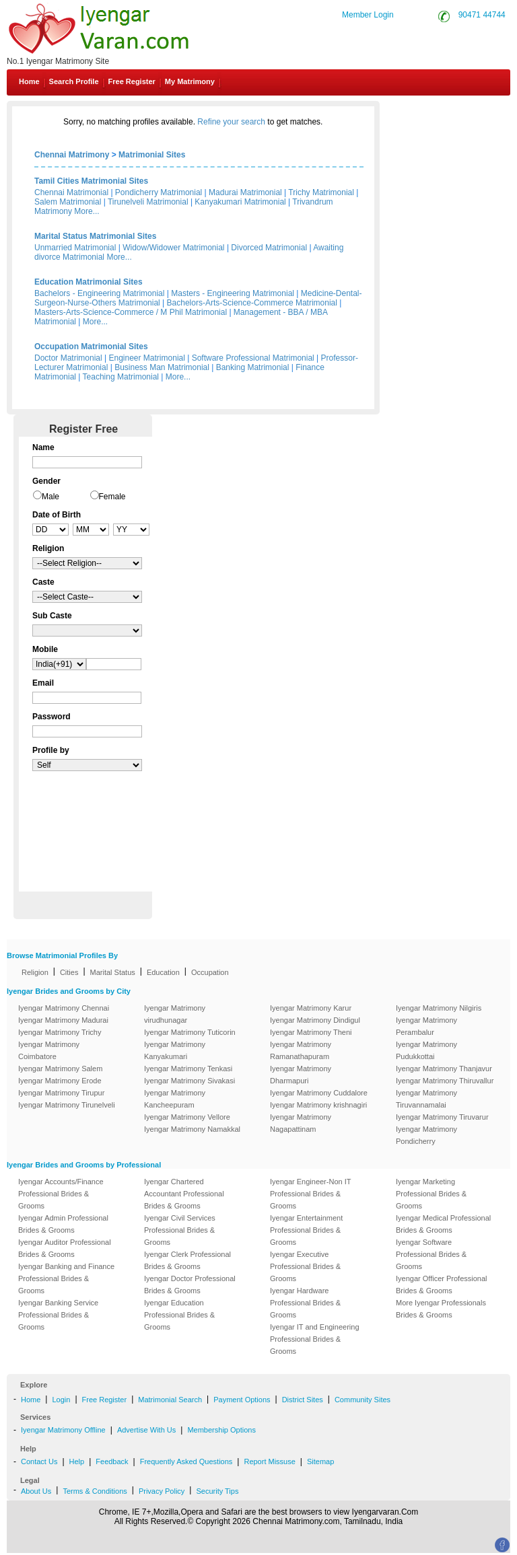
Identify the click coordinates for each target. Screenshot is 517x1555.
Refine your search (231, 121)
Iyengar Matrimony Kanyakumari (174, 1050)
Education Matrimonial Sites (88, 282)
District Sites (302, 1400)
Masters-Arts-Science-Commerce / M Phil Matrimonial (130, 312)
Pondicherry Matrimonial (158, 192)
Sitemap (320, 1461)
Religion (35, 972)
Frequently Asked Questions (186, 1461)
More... (86, 211)
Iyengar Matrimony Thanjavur (444, 1068)
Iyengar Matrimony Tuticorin (190, 1032)
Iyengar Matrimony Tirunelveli (66, 1105)
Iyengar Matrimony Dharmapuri (300, 1074)
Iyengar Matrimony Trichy (59, 1032)
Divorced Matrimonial (269, 247)
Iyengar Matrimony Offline (63, 1430)
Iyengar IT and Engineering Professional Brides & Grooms (314, 1339)
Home (29, 81)
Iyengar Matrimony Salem (60, 1068)
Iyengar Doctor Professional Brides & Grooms (190, 1284)
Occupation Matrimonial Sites (91, 346)
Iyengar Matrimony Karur (310, 1008)
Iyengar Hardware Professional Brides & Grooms (305, 1303)
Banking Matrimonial (252, 367)
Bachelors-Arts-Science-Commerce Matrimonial (252, 303)
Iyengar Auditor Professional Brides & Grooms (64, 1248)
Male (50, 496)
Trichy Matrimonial (321, 192)
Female (112, 496)
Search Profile (74, 81)
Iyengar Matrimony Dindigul (315, 1020)
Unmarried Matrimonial (75, 247)
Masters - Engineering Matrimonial (232, 293)
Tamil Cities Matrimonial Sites (91, 181)
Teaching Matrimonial (121, 377)
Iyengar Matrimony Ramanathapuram (300, 1050)
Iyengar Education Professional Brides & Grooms (179, 1315)
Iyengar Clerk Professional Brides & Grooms (187, 1260)
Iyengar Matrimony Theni (310, 1032)
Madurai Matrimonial (245, 192)
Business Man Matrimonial (161, 367)
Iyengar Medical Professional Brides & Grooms (443, 1224)
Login (61, 1400)
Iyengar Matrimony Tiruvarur (442, 1117)
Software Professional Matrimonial (253, 358)
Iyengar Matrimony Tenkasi (188, 1068)
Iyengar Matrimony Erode (60, 1081)
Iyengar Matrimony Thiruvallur (444, 1081)
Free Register (132, 81)
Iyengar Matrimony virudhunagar (174, 1014)
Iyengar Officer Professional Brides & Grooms (441, 1284)
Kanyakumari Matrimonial (240, 202)
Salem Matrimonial (67, 202)
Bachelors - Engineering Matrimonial (99, 293)
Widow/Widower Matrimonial (173, 247)
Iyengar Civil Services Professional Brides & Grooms (179, 1230)
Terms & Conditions (95, 1491)
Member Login (368, 15)
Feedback (112, 1461)
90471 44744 (482, 15)
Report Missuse (269, 1461)
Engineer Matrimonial (147, 358)
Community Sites (362, 1400)
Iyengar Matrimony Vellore (187, 1117)
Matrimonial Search (170, 1400)
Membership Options (221, 1430)
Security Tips (217, 1491)
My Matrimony (190, 81)
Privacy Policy (161, 1491)
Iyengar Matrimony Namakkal (192, 1129)
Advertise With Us (146, 1430)
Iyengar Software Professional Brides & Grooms (431, 1254)
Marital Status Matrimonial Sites (95, 236)
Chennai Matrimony (71, 154)
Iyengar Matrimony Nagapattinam (300, 1123)
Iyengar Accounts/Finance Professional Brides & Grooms (61, 1194)
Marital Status (112, 972)
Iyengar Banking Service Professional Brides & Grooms (58, 1315)
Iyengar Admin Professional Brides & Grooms (63, 1224)
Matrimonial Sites (151, 154)
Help (77, 1461)
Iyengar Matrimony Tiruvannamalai (426, 1099)
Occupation (210, 972)
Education (163, 972)
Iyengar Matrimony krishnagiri (318, 1105)
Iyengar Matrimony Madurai (63, 1020)
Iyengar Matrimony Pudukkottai (426, 1050)
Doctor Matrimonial (68, 358)
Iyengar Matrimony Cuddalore (319, 1093)
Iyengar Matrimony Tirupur (61, 1093)
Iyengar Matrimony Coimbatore (48, 1050)
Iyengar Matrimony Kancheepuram (174, 1099)
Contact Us (464, 113)
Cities (69, 972)
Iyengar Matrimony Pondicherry (426, 1135)
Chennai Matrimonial (71, 192)
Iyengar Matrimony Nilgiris (438, 1008)
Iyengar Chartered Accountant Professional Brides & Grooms (184, 1194)
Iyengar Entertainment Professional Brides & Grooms (306, 1230)
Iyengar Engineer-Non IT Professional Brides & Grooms (310, 1194)
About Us (36, 1491)
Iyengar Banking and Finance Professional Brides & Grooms (66, 1278)
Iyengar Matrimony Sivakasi (189, 1081)
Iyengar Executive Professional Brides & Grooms (305, 1266)
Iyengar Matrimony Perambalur (426, 1026)
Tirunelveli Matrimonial (148, 202)
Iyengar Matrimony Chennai (63, 1008)
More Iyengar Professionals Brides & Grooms (441, 1309)
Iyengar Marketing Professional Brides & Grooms (431, 1194)
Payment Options (241, 1400)
